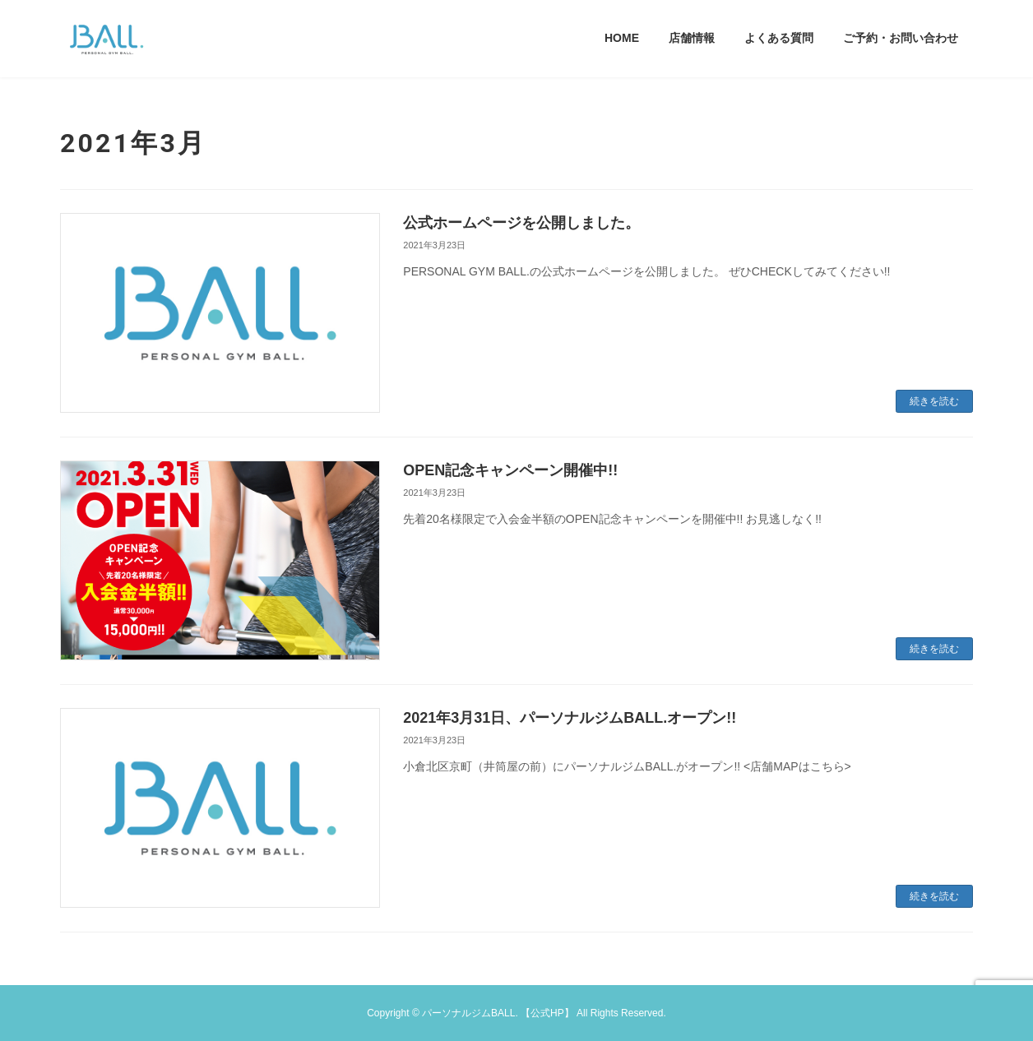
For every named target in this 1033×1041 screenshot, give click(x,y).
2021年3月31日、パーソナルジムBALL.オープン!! (569, 718)
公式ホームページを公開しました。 (521, 223)
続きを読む (934, 401)
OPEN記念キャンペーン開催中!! (510, 470)
